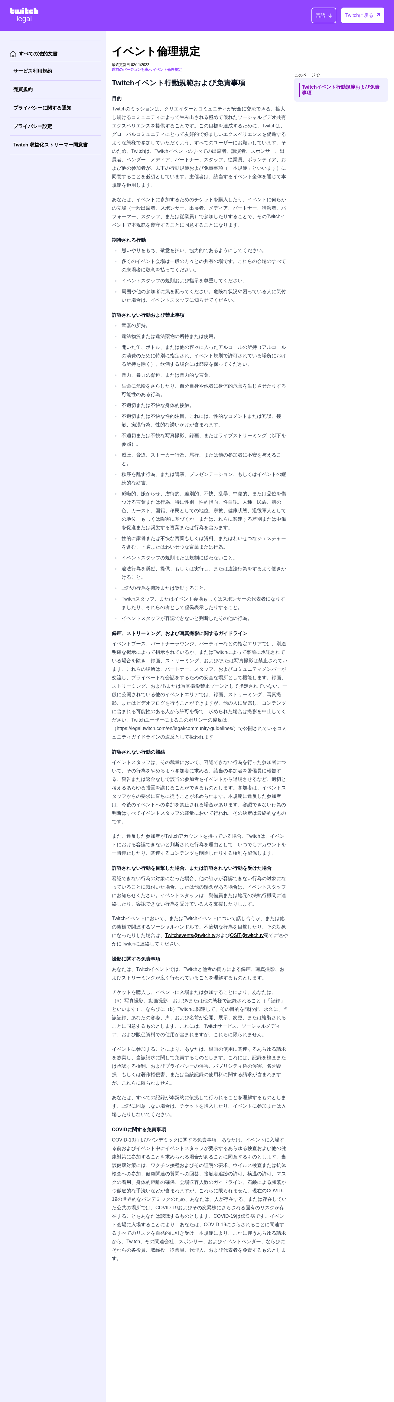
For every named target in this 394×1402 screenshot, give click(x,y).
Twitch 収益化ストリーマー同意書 (50, 144)
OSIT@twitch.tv (247, 935)
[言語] (323, 15)
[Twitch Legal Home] (24, 15)
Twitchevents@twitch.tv (190, 935)
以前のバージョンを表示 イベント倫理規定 (147, 69)
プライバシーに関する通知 (42, 107)
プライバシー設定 (32, 126)
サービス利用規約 (32, 71)
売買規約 (23, 89)
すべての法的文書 (38, 53)
